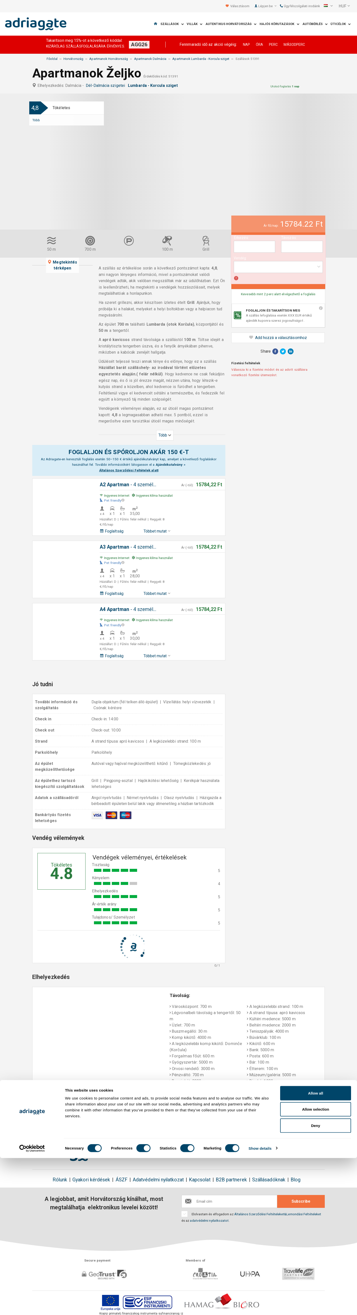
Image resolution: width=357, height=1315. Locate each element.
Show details (260, 1305)
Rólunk (60, 1180)
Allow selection (315, 1266)
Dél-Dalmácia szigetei (106, 85)
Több (36, 120)
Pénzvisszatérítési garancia (173, 1121)
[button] (328, 6)
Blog (295, 1180)
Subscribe (301, 1201)
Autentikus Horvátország (231, 24)
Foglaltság (111, 531)
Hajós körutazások (279, 24)
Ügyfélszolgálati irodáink (300, 6)
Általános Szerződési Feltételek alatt (128, 470)
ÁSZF (121, 1180)
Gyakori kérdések (91, 1180)
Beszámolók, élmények (295, 1121)
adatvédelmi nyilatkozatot (209, 1220)
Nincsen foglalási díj (111, 1124)
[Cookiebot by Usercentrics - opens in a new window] (32, 1305)
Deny (315, 1282)
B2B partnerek (231, 1180)
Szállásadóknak (268, 1180)
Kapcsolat (199, 1180)
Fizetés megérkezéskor (236, 1124)
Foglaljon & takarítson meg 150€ (59, 1124)
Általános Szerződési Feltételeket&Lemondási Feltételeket (277, 1214)
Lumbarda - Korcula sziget (154, 85)
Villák (194, 24)
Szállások (172, 24)
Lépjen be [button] (267, 6)
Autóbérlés (314, 24)
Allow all (315, 1250)
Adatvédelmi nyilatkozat (158, 1180)
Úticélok (340, 24)
